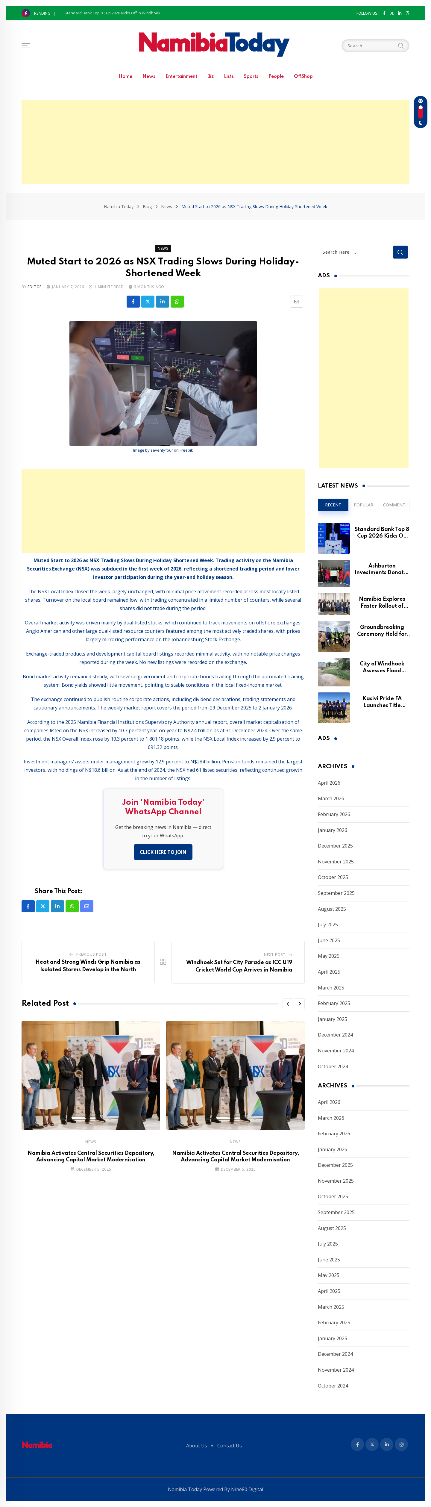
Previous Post (91, 954)
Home (125, 76)
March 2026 (331, 798)
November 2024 (336, 1050)
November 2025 (336, 861)
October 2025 (333, 877)
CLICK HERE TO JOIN (163, 852)
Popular (363, 505)
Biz (210, 76)
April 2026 (329, 783)
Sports (251, 76)
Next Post (275, 954)
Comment (394, 505)
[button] (288, 1003)
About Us (196, 1445)
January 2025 (332, 1019)
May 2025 (328, 956)
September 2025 (336, 893)
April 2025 (329, 972)
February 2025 (334, 1003)
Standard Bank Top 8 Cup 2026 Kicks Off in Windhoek (112, 13)
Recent (333, 505)
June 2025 (329, 940)
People (276, 76)
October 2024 (333, 1066)
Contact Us (229, 1445)
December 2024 (335, 1034)
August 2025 (332, 909)
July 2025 (328, 924)
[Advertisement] (215, 142)
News (148, 76)
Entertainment (181, 76)
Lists (229, 76)
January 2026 (332, 830)
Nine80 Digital (247, 1489)
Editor (35, 286)
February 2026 (334, 814)
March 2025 (331, 987)
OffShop (303, 76)
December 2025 (335, 845)
